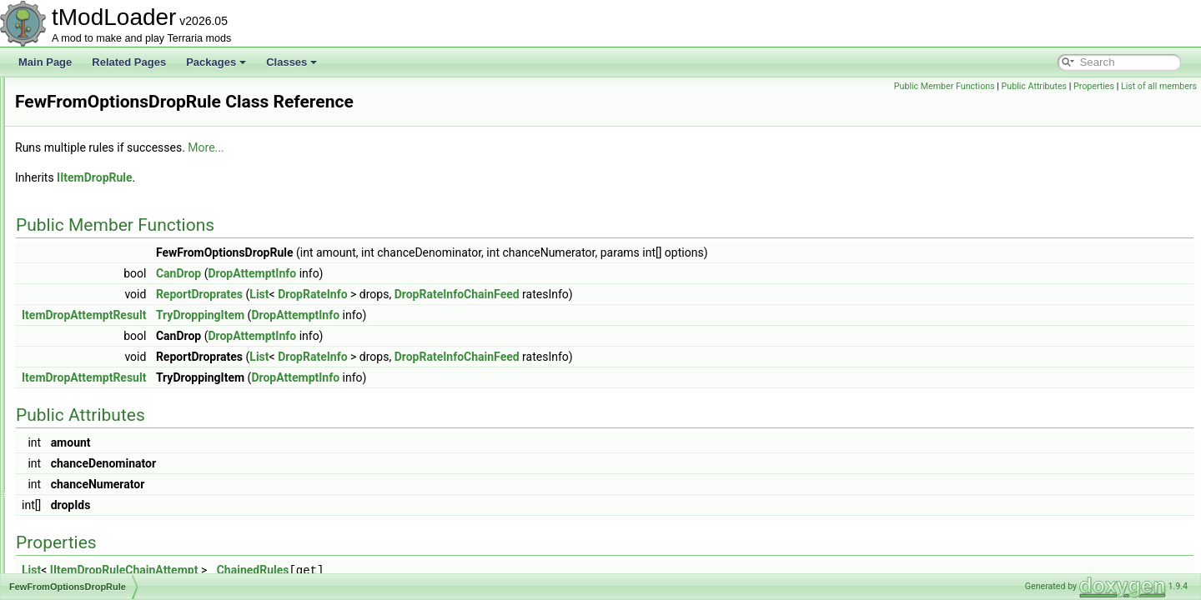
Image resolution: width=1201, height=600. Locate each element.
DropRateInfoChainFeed (665, 294)
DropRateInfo (520, 294)
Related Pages (129, 62)
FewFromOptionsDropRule (114, 333)
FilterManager (86, 535)
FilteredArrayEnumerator (109, 498)
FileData (74, 406)
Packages (216, 62)
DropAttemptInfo (460, 273)
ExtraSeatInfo (85, 113)
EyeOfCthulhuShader (102, 168)
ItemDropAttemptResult (292, 315)
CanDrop (387, 273)
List (467, 294)
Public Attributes (1035, 86)
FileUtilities (79, 443)
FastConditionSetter (99, 278)
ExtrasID (74, 132)
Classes (291, 62)
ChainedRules (461, 570)
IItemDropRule (302, 177)
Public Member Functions (944, 86)
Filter (66, 480)
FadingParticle (87, 186)
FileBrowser (81, 388)
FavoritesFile (84, 315)
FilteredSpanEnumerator (109, 516)
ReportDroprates (407, 294)
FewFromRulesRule (99, 370)
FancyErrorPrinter (94, 223)
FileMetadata (84, 425)
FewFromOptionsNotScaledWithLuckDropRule (158, 352)
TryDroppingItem (408, 315)
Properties (1093, 86)
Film (64, 462)
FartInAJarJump (90, 260)
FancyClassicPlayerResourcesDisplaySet (147, 205)
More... (414, 147)
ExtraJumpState (90, 95)
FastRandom (84, 296)
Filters (69, 572)
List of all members (1159, 86)
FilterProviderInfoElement (111, 553)
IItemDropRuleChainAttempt (333, 570)
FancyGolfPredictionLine (109, 242)
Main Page (45, 62)
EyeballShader (87, 150)
